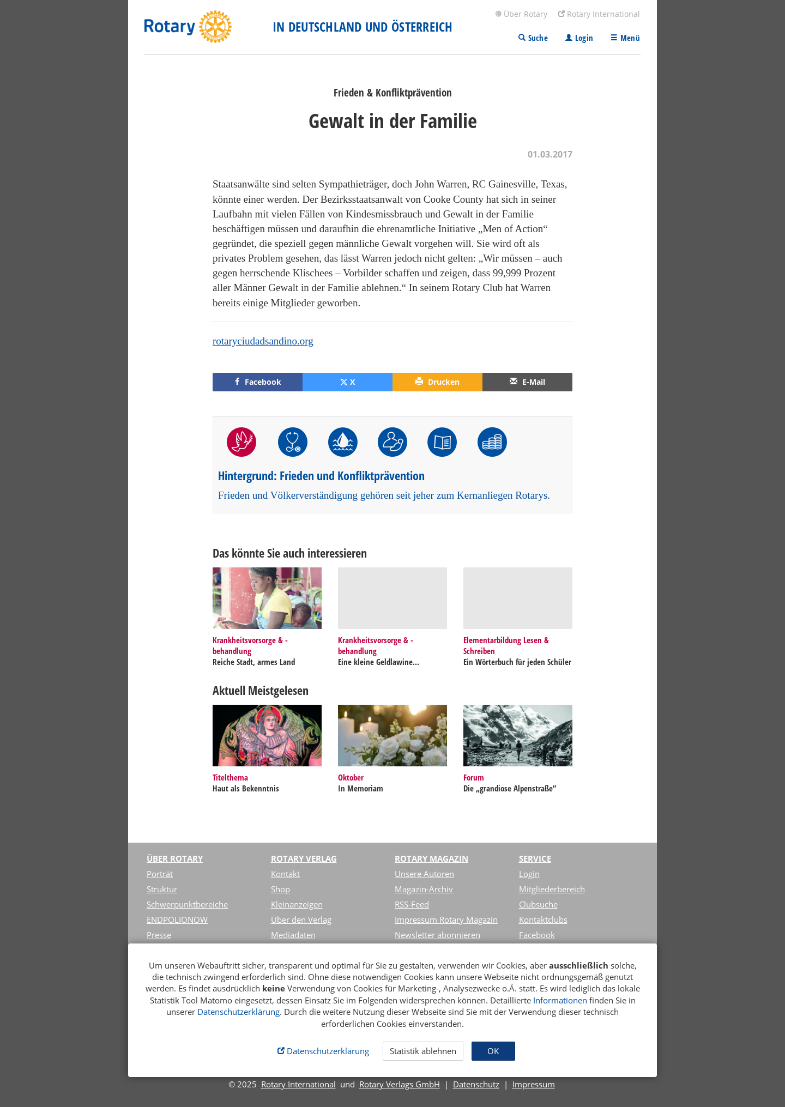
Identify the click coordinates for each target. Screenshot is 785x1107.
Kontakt (285, 873)
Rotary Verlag (304, 858)
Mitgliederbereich (552, 889)
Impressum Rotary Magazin (446, 919)
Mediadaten (293, 934)
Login (529, 873)
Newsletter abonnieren (437, 934)
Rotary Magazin (431, 858)
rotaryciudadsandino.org (263, 341)
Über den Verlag (301, 919)
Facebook (537, 934)
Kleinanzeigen (297, 904)
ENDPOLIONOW (177, 919)
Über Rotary (521, 14)
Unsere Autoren (424, 873)
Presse (159, 934)
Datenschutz (476, 1084)
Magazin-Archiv (424, 889)
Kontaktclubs (543, 919)
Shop (280, 889)
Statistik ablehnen (423, 1050)
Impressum (533, 1084)
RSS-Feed (412, 904)
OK (493, 1050)
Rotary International (599, 14)
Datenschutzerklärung (238, 1011)
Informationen (560, 1000)
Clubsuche (538, 904)
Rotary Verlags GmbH (399, 1084)
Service (535, 858)
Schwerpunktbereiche (187, 904)
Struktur (162, 889)
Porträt (160, 873)
